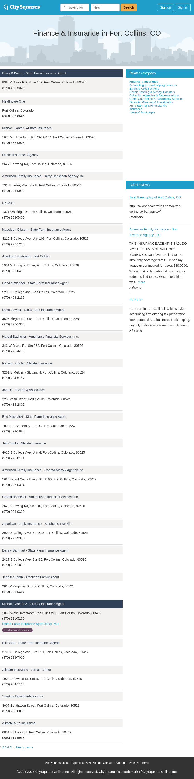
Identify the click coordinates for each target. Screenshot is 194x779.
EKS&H (7, 203)
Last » (29, 747)
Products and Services (17, 630)
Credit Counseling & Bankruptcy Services (156, 98)
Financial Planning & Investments (151, 102)
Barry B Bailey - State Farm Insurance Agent (34, 73)
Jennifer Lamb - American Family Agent (30, 577)
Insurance (135, 109)
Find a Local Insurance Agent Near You (30, 624)
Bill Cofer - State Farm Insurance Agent (30, 643)
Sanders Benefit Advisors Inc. (23, 696)
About (97, 762)
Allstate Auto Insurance (18, 723)
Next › (20, 747)
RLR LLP (135, 300)
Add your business (57, 762)
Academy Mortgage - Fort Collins (26, 256)
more (141, 282)
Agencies (77, 762)
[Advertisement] (160, 148)
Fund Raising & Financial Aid (148, 105)
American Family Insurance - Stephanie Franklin (36, 523)
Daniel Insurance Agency (20, 155)
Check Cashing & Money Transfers (152, 92)
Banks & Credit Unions (144, 88)
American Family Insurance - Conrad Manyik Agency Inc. (43, 470)
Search (129, 7)
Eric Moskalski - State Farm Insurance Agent (34, 416)
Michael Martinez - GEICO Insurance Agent (33, 604)
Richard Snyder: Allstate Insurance (27, 363)
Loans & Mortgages (142, 112)
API (88, 762)
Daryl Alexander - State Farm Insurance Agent (35, 283)
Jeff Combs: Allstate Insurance (24, 443)
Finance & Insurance (143, 81)
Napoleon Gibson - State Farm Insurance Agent (36, 229)
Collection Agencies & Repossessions (154, 95)
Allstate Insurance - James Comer (26, 670)
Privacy (134, 762)
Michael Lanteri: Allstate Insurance (27, 128)
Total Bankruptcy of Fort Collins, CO (155, 197)
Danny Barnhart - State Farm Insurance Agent (35, 550)
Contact (108, 762)
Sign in (183, 7)
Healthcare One (13, 101)
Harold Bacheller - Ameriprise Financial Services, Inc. (40, 336)
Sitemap (121, 762)
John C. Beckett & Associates (23, 390)
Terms (145, 762)
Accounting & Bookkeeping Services (153, 85)
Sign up (165, 7)
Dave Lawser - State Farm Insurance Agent (33, 310)
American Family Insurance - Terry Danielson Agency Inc (43, 176)
